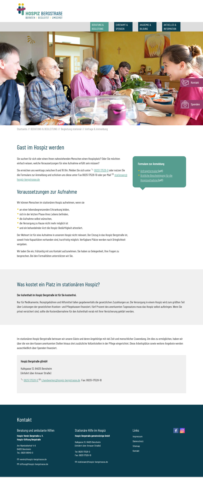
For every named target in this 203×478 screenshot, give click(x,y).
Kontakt (136, 450)
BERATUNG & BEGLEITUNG (98, 26)
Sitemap (136, 445)
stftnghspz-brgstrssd (34, 464)
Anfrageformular (149, 171)
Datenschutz (138, 441)
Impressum (138, 436)
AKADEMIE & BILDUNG (145, 26)
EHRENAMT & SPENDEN (122, 26)
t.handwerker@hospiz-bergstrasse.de (60, 380)
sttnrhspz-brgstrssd (93, 461)
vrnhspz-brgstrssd (33, 459)
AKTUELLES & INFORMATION (170, 26)
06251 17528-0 (101, 170)
